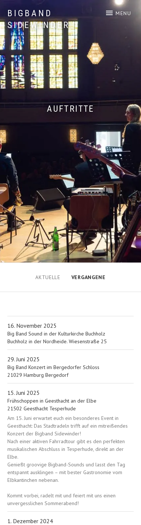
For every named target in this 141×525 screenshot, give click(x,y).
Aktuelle (47, 277)
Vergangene (88, 277)
